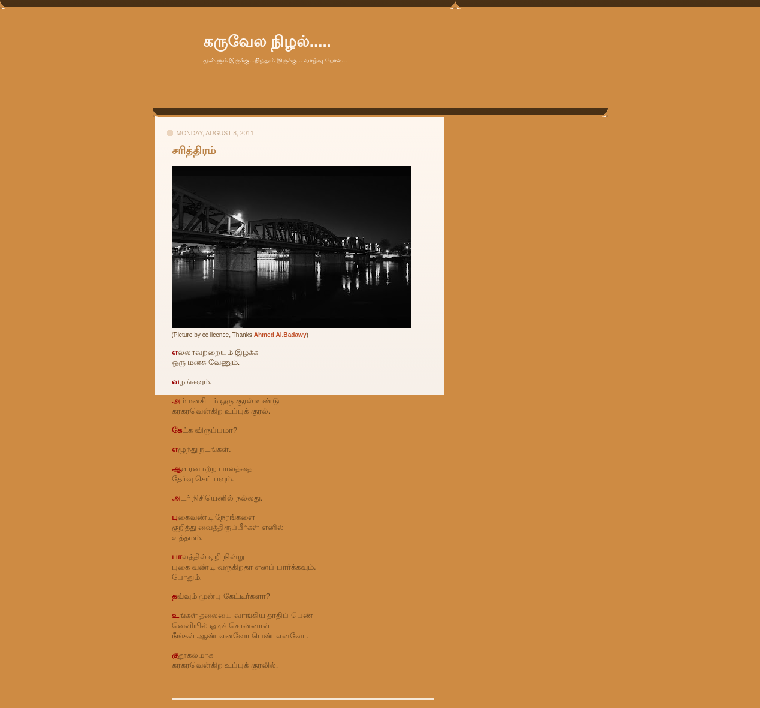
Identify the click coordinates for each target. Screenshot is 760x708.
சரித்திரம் (194, 150)
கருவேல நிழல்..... (267, 41)
